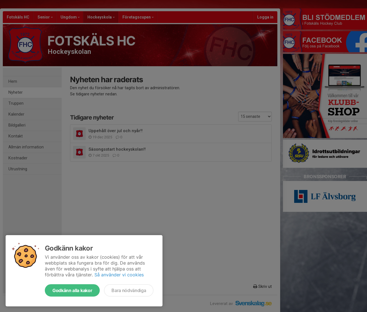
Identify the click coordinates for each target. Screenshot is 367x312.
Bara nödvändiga (129, 290)
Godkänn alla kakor (72, 290)
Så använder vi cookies (119, 274)
